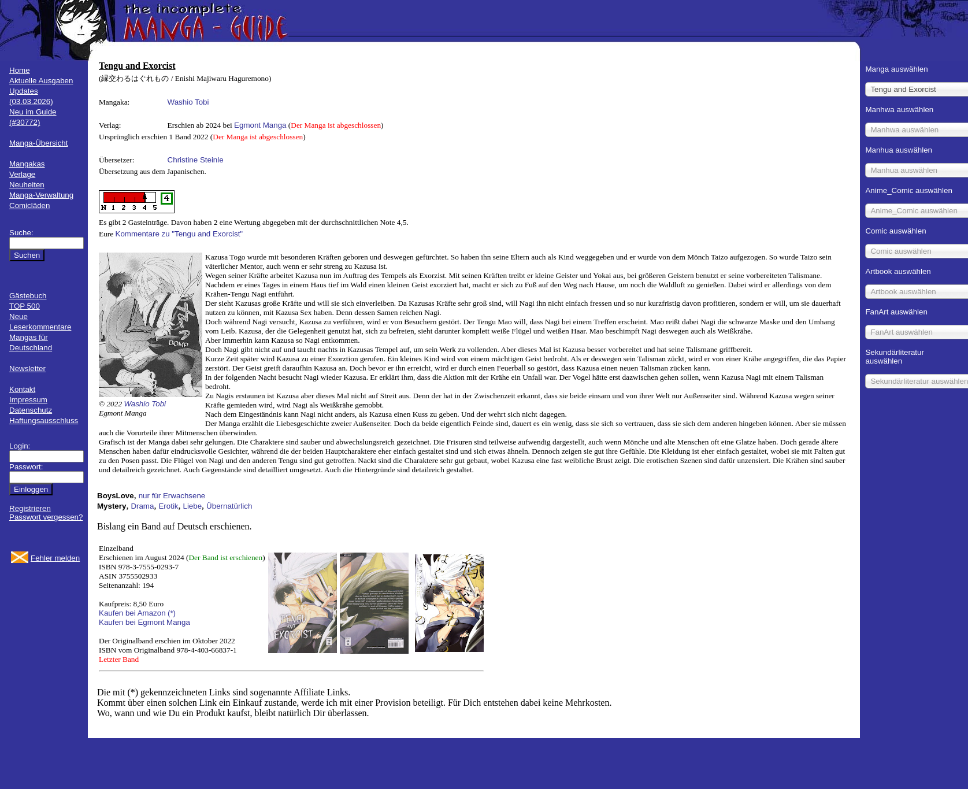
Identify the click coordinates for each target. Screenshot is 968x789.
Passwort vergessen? (46, 517)
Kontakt (22, 389)
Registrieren (30, 508)
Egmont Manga (260, 125)
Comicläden (29, 205)
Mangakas (27, 164)
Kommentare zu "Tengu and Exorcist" (179, 233)
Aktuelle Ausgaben (41, 80)
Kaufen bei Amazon (132, 613)
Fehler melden (55, 558)
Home (19, 70)
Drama (142, 506)
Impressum (28, 399)
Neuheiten (26, 184)
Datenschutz (30, 410)
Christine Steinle (196, 159)
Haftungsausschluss (43, 420)
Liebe (192, 506)
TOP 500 (24, 306)
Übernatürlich (229, 506)
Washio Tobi (188, 102)
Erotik (168, 506)
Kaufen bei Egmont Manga (144, 622)
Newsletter (27, 368)
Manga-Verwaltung (41, 195)
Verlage (22, 174)
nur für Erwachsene (172, 495)
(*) (172, 613)
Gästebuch (27, 295)
